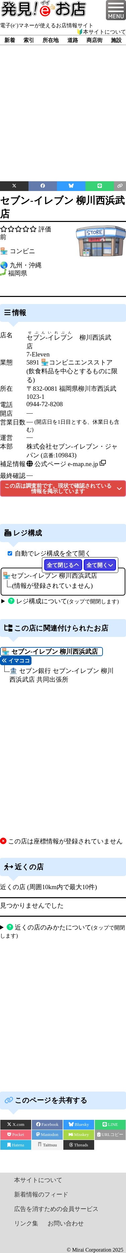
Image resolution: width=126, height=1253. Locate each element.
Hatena (15, 1144)
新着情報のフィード (41, 1194)
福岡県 (17, 273)
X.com (15, 1124)
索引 (28, 40)
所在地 (51, 40)
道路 (72, 40)
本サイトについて (38, 1180)
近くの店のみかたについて (62, 931)
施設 (116, 40)
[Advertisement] (63, 108)
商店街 (94, 40)
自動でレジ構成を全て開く (53, 553)
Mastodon (47, 1134)
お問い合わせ (66, 1223)
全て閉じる (63, 565)
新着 (9, 40)
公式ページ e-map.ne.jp (62, 463)
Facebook (47, 1124)
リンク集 (26, 1223)
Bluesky (79, 1124)
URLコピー (110, 1134)
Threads (78, 1144)
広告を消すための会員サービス (56, 1209)
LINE (110, 1124)
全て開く (99, 565)
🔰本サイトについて (101, 32)
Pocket (15, 1134)
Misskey (79, 1134)
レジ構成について (63, 601)
